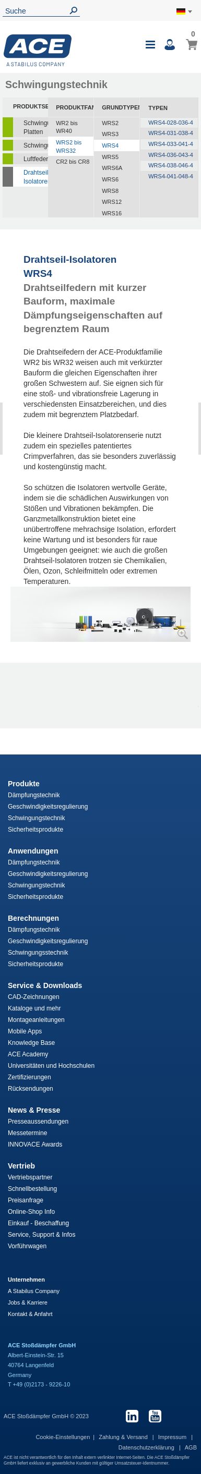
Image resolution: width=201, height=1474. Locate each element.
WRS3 (110, 134)
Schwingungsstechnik (38, 952)
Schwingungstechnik (36, 818)
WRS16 (112, 213)
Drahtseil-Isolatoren (35, 177)
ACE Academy (28, 1054)
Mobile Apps (25, 1031)
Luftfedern (35, 159)
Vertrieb (21, 1166)
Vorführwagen (27, 1246)
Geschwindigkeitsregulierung (48, 806)
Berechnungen (33, 918)
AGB (191, 1447)
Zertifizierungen (29, 1077)
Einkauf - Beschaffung (38, 1223)
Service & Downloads (45, 985)
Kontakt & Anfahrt (30, 1314)
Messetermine (27, 1133)
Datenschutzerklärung (147, 1447)
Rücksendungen (30, 1088)
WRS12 (112, 202)
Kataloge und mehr (34, 1008)
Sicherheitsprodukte (35, 829)
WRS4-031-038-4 (170, 133)
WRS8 (110, 191)
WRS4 (110, 145)
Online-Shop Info (31, 1211)
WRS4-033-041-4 (170, 144)
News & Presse (34, 1110)
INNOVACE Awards (35, 1144)
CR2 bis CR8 (72, 162)
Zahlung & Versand (124, 1437)
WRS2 (110, 123)
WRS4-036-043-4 (170, 155)
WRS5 (110, 157)
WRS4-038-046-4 (170, 165)
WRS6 (110, 179)
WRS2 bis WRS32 (68, 146)
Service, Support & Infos (41, 1234)
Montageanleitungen (36, 1020)
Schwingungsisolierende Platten (35, 127)
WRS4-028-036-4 (170, 122)
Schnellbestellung (32, 1188)
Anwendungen (33, 851)
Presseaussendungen (38, 1121)
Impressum (173, 1437)
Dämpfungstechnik (34, 795)
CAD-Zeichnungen (34, 997)
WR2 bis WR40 (67, 127)
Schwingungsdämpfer (35, 145)
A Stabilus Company (34, 1291)
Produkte (24, 783)
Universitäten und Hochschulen (51, 1065)
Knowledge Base (31, 1042)
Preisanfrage (25, 1200)
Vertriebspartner (30, 1177)
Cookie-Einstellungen (63, 1437)
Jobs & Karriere (28, 1302)
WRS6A (112, 168)
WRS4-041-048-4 (170, 176)
